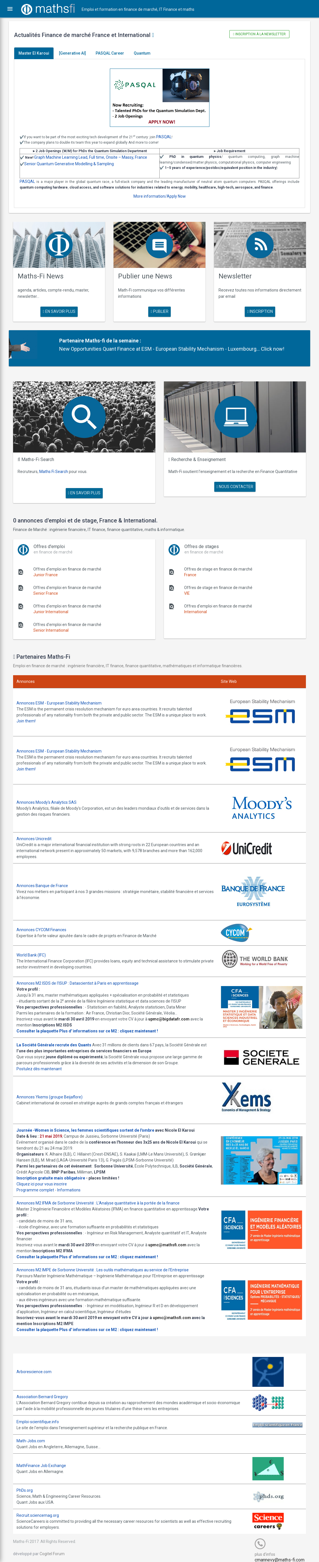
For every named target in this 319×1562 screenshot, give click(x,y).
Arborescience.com (37, 1364)
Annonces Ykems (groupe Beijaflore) (53, 1090)
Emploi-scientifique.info (41, 1414)
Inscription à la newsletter (256, 34)
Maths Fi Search (57, 468)
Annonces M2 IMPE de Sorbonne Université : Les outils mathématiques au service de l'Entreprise (106, 1263)
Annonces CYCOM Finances (45, 923)
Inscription (257, 310)
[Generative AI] (76, 53)
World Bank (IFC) (35, 949)
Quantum (146, 53)
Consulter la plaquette (41, 1024)
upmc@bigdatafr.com (173, 1013)
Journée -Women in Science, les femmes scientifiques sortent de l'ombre (89, 1123)
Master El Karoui (37, 53)
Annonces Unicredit (37, 832)
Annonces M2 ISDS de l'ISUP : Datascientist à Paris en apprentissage (81, 977)
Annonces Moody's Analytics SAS (50, 796)
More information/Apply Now (159, 196)
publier (159, 310)
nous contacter (233, 483)
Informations (73, 1183)
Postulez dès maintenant (43, 1062)
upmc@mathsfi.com (171, 1238)
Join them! (30, 717)
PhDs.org (28, 1483)
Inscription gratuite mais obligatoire (54, 1171)
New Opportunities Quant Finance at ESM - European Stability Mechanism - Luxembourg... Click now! (174, 347)
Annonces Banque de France (46, 879)
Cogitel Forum (56, 1546)
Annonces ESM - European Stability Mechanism (63, 699)
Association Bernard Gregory (46, 1389)
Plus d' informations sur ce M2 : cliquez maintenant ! (112, 1024)
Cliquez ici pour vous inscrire (45, 1177)
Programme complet (39, 1183)
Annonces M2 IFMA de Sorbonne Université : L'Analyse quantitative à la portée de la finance (102, 1196)
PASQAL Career (114, 53)
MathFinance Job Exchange (45, 1458)
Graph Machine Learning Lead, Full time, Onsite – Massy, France (94, 157)
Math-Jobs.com (34, 1433)
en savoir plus (62, 310)
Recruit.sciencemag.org (41, 1508)
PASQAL (168, 137)
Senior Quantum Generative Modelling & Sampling (73, 164)
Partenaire (74, 339)
